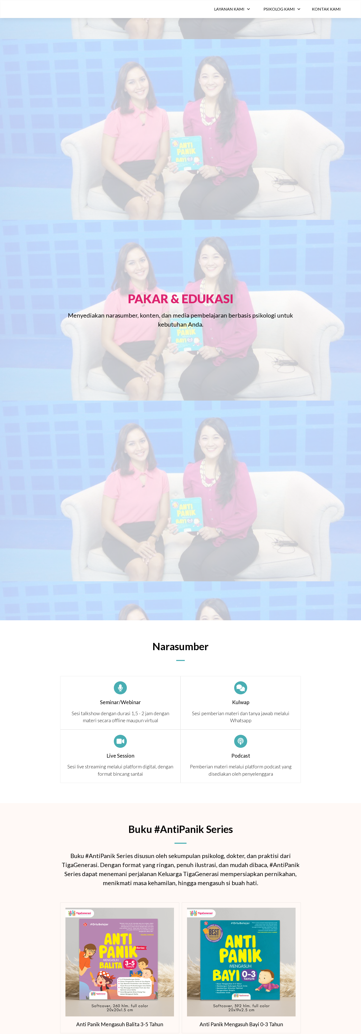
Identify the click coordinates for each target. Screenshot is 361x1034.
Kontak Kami (326, 9)
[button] (232, 9)
